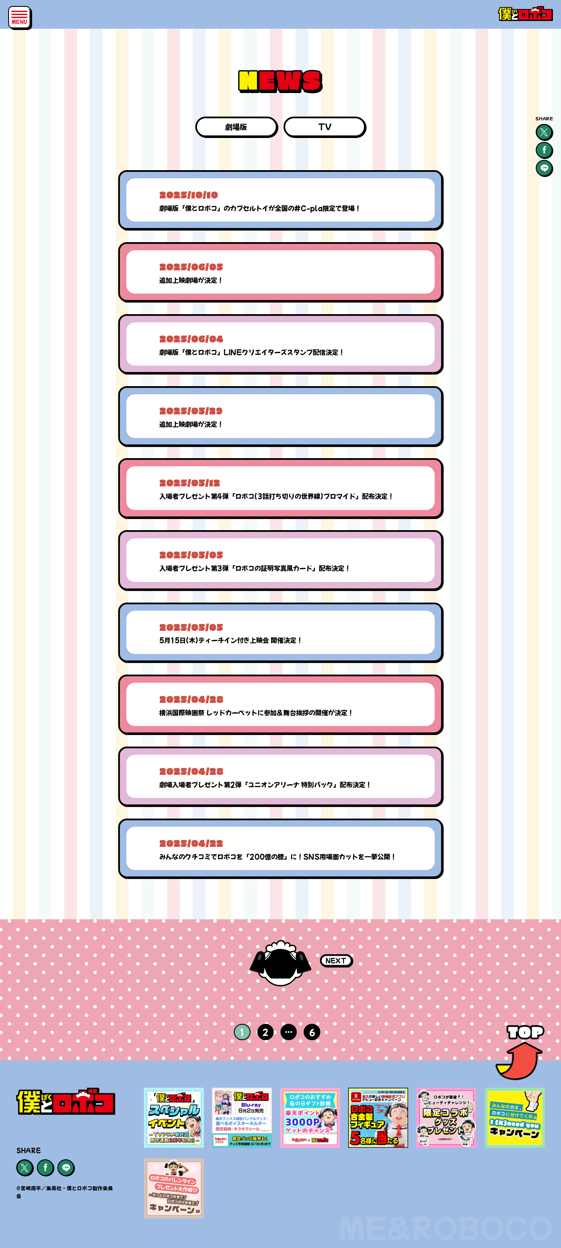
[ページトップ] (520, 1055)
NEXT (335, 960)
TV (324, 126)
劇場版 (236, 126)
